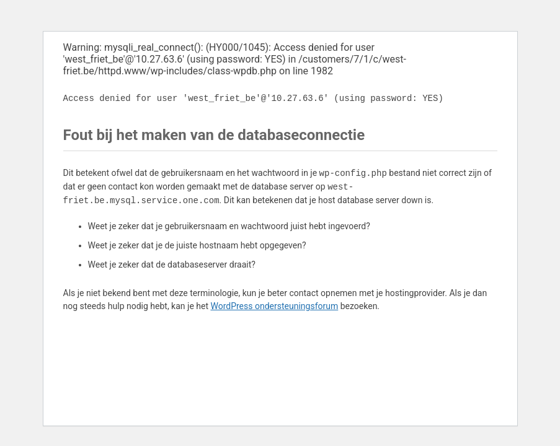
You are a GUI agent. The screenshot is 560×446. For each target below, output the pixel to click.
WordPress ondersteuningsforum (274, 306)
